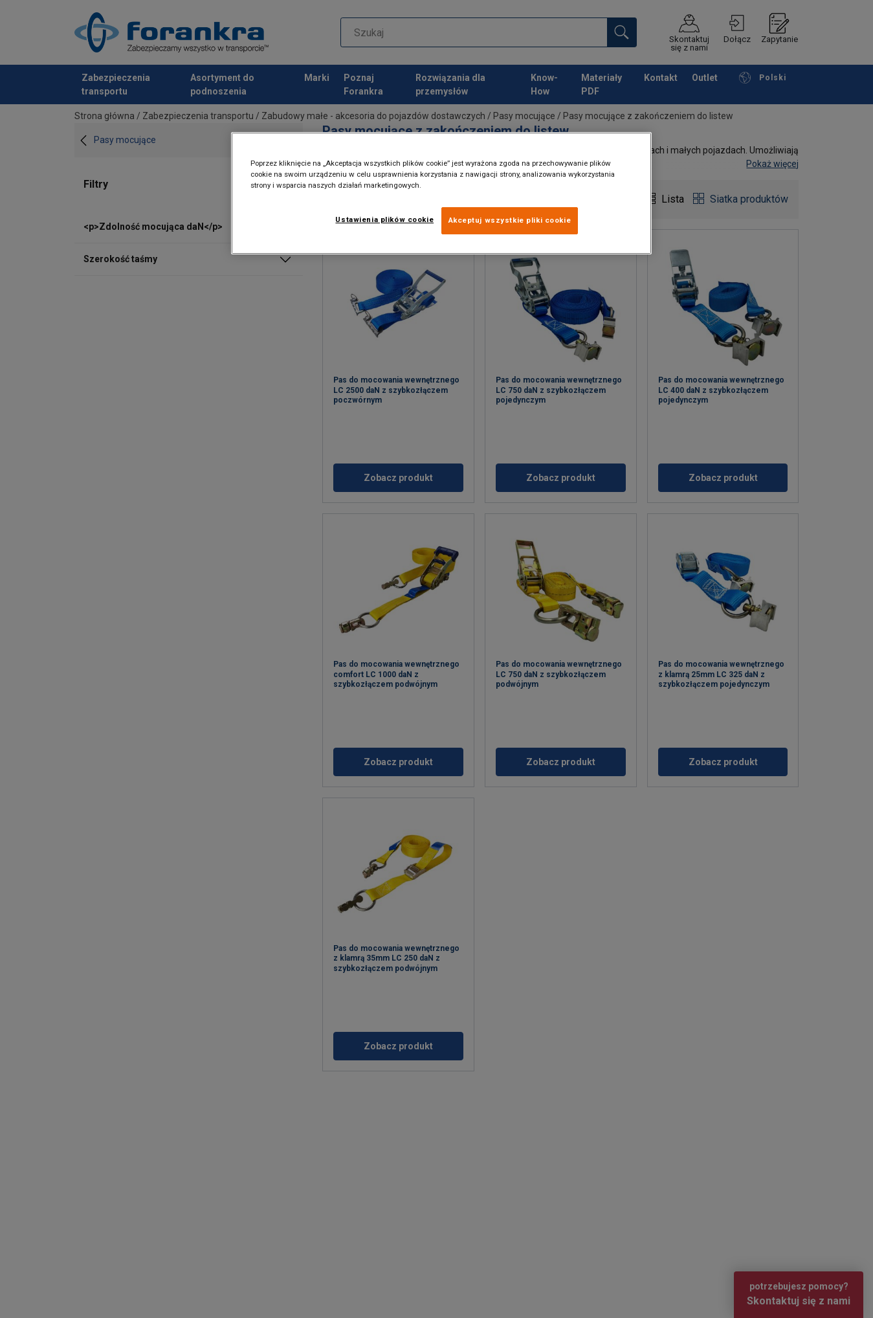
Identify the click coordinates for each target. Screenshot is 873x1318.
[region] (441, 193)
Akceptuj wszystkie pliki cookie (509, 220)
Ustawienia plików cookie (384, 219)
